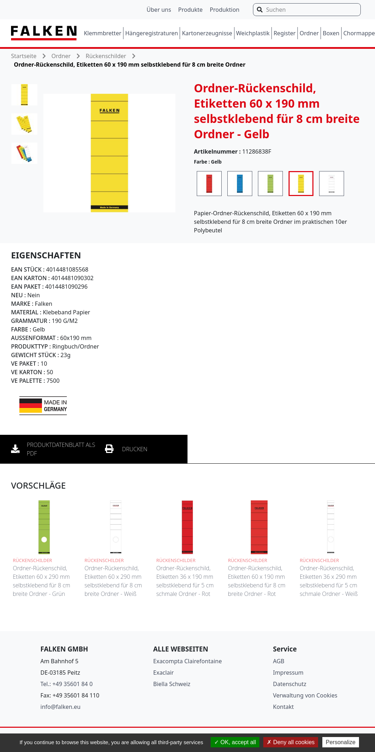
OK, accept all (235, 742)
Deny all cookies (291, 742)
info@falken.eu (61, 707)
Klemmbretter (102, 33)
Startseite (24, 56)
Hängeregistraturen (151, 33)
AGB (278, 661)
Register (285, 33)
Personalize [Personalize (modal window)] (341, 742)
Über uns (159, 10)
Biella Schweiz (172, 684)
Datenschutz (289, 684)
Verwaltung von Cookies (305, 695)
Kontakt (283, 707)
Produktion (224, 10)
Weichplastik (253, 33)
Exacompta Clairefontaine (187, 661)
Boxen (331, 33)
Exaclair (163, 672)
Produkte (190, 10)
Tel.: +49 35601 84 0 (67, 684)
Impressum (288, 672)
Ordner (309, 33)
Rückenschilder (106, 56)
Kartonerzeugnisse (207, 33)
